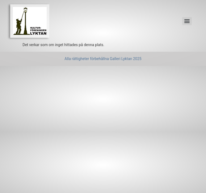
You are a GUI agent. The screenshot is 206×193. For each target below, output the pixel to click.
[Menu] (187, 21)
